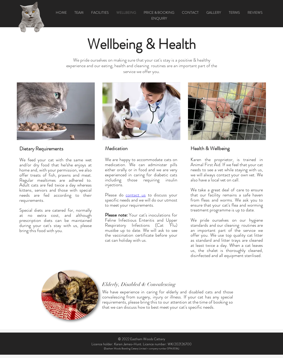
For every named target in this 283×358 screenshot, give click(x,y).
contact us (136, 195)
